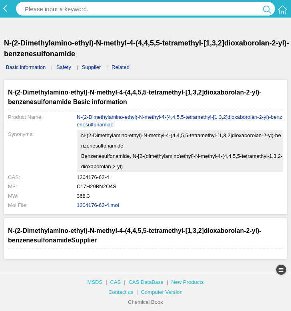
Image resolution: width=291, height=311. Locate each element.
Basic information (26, 67)
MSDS (95, 282)
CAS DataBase (146, 282)
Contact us (120, 292)
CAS (115, 282)
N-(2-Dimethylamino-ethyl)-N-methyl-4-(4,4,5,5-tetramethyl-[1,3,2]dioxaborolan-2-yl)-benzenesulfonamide (179, 121)
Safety (63, 67)
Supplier (91, 67)
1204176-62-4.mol (98, 205)
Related (121, 67)
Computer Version (162, 292)
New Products (187, 282)
